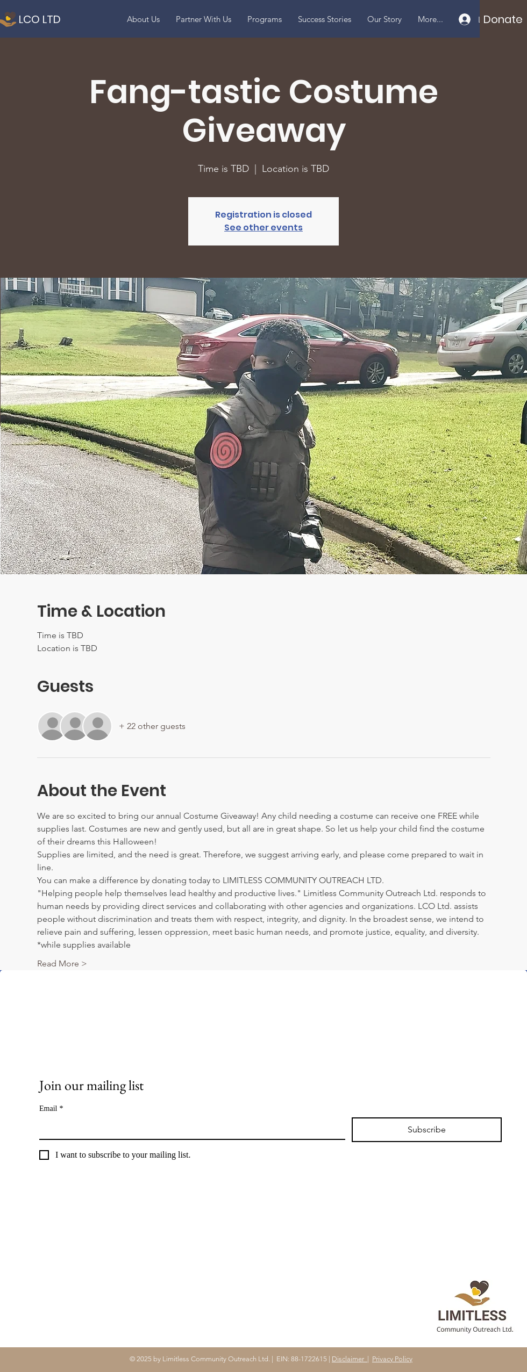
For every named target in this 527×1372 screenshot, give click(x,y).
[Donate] (503, 19)
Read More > (62, 963)
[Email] (189, 1128)
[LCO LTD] (86, 19)
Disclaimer (349, 1359)
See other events (263, 227)
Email (51, 1108)
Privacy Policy (392, 1359)
